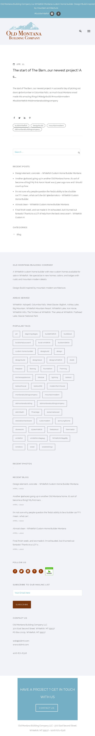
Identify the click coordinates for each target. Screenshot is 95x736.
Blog (19, 234)
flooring (33, 369)
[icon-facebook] (58, 14)
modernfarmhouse (57, 386)
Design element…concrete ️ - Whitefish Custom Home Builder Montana (45, 484)
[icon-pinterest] (35, 571)
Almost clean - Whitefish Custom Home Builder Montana (39, 528)
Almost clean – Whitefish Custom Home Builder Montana (42, 204)
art (16, 334)
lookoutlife (38, 386)
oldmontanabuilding (23, 403)
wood (32, 447)
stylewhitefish (36, 429)
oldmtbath (19, 412)
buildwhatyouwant (23, 343)
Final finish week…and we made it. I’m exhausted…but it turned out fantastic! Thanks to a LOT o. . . (43, 543)
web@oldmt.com (21, 641)
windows (19, 447)
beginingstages (31, 334)
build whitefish (44, 343)
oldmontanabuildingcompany (27, 129)
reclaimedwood (53, 412)
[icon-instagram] (53, 14)
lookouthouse (20, 386)
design (59, 351)
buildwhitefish (21, 125)
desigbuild (44, 351)
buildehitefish (50, 334)
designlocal (37, 360)
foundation (47, 369)
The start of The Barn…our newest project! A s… (47, 73)
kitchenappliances (22, 377)
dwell (72, 360)
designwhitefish (55, 360)
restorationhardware (23, 421)
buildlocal (68, 334)
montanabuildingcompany (26, 395)
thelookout (54, 429)
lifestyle (41, 377)
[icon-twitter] (22, 571)
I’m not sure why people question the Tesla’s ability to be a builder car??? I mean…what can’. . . (47, 514)
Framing (63, 369)
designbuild (38, 125)
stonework (19, 429)
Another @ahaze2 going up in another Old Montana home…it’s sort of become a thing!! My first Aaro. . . (45, 498)
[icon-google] (42, 571)
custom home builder (24, 351)
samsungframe (64, 421)
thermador (70, 429)
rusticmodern (44, 421)
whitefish (19, 438)
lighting (55, 377)
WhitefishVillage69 (59, 438)
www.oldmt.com (21, 644)
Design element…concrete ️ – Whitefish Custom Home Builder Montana (48, 173)
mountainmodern (56, 125)
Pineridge (35, 412)
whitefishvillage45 (37, 438)
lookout (68, 377)
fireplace (18, 369)
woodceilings (47, 447)
